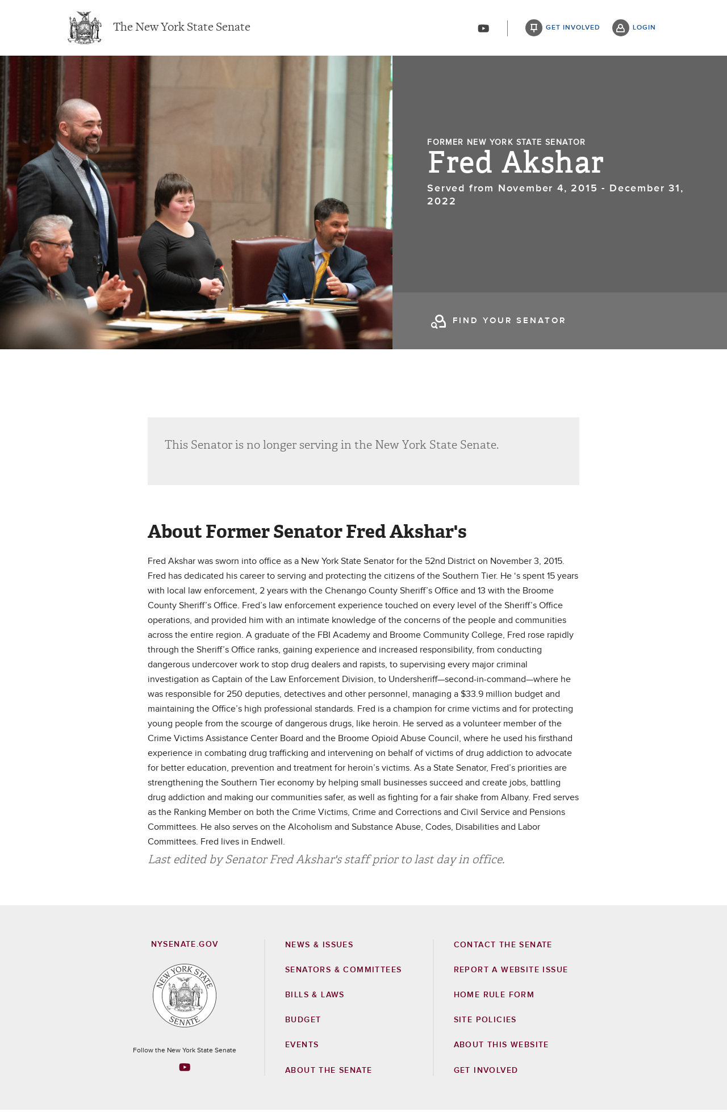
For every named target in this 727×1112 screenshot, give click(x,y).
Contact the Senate (503, 947)
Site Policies (485, 1022)
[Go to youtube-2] (483, 28)
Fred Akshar (515, 165)
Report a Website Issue (511, 972)
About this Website (501, 1047)
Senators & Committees (343, 972)
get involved (573, 28)
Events (302, 1047)
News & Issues (319, 947)
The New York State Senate (181, 28)
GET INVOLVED (486, 1072)
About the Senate (328, 1072)
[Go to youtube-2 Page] (184, 1069)
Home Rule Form (494, 997)
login (644, 28)
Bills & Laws (315, 997)
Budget (303, 1022)
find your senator (509, 322)
